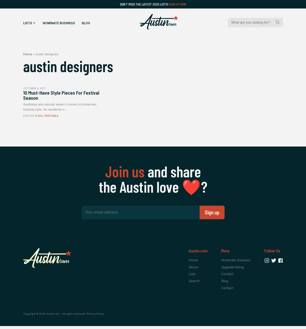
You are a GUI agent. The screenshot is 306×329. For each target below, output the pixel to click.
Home (27, 54)
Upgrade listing (232, 269)
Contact (227, 290)
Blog (86, 23)
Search (194, 283)
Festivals (51, 117)
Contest (227, 276)
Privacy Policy (95, 316)
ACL (40, 117)
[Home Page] (159, 21)
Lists (27, 23)
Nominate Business (59, 23)
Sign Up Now (177, 4)
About (193, 269)
